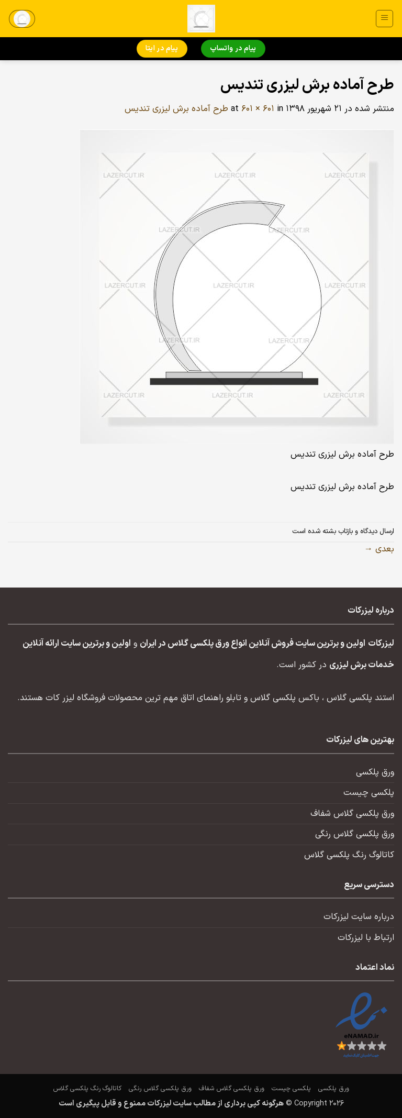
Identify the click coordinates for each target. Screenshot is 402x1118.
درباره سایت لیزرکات (358, 917)
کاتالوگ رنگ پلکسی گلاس (349, 855)
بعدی (379, 549)
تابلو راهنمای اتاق (211, 698)
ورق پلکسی (375, 772)
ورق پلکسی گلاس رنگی (354, 834)
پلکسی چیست (368, 793)
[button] (384, 18)
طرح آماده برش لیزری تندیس (176, 109)
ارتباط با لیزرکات (366, 938)
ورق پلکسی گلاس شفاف (352, 813)
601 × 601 (257, 109)
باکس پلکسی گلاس (284, 698)
